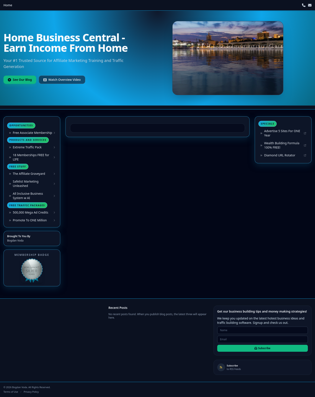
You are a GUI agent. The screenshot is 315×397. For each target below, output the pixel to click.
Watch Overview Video (62, 80)
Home (7, 5)
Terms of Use (10, 391)
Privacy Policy (31, 391)
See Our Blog (20, 80)
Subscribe (262, 348)
